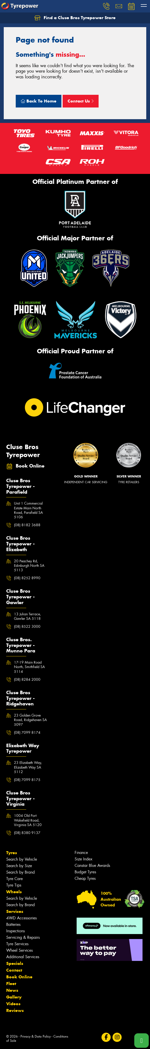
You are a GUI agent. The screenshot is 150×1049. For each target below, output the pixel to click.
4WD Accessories (21, 918)
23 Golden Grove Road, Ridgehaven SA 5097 (30, 720)
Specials (14, 963)
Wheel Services (19, 950)
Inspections (15, 931)
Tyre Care (14, 878)
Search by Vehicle (21, 859)
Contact (14, 970)
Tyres (11, 852)
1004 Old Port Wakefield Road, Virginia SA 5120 (28, 820)
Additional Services (22, 956)
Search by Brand (20, 872)
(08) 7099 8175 (27, 780)
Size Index (83, 859)
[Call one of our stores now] (141, 1040)
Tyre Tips (13, 885)
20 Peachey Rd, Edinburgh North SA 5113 (29, 565)
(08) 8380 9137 (27, 833)
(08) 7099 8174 (27, 732)
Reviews (15, 1010)
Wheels (14, 891)
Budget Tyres (85, 872)
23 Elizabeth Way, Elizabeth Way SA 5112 (28, 767)
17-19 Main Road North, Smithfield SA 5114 (29, 667)
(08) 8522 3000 (27, 626)
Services (14, 911)
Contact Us (81, 101)
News (12, 990)
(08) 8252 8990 (27, 578)
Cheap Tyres (85, 878)
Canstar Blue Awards (92, 865)
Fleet (11, 983)
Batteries (13, 924)
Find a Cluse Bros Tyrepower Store (75, 18)
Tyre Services (17, 943)
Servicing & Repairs (23, 937)
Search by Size (19, 865)
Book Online (19, 977)
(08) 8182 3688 (27, 525)
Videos (13, 1003)
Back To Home (38, 101)
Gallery (13, 997)
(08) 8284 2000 (27, 679)
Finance (81, 852)
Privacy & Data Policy (35, 1036)
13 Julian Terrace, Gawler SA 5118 (27, 616)
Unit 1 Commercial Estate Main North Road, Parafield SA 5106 (28, 510)
